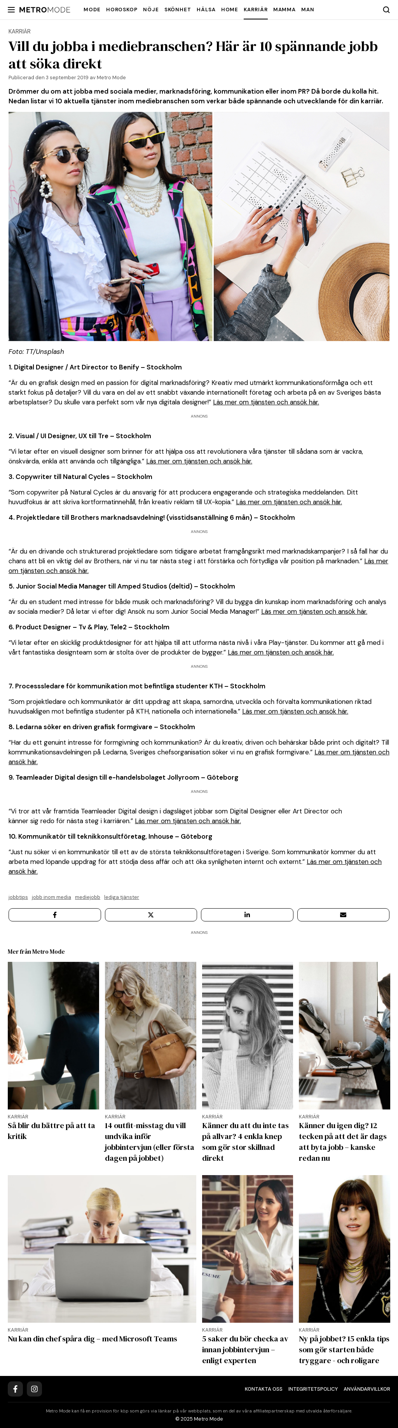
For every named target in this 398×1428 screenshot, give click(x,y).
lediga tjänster (121, 897)
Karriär (255, 9)
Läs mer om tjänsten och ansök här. (266, 402)
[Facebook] (15, 1389)
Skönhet (177, 9)
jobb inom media (51, 897)
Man (307, 9)
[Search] (386, 9)
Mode (92, 9)
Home (230, 9)
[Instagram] (34, 1389)
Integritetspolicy (313, 1389)
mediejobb (87, 897)
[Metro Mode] (44, 10)
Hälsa (206, 9)
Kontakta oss (264, 1389)
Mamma (284, 9)
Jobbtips (18, 897)
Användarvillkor (367, 1389)
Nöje (151, 9)
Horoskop (122, 9)
